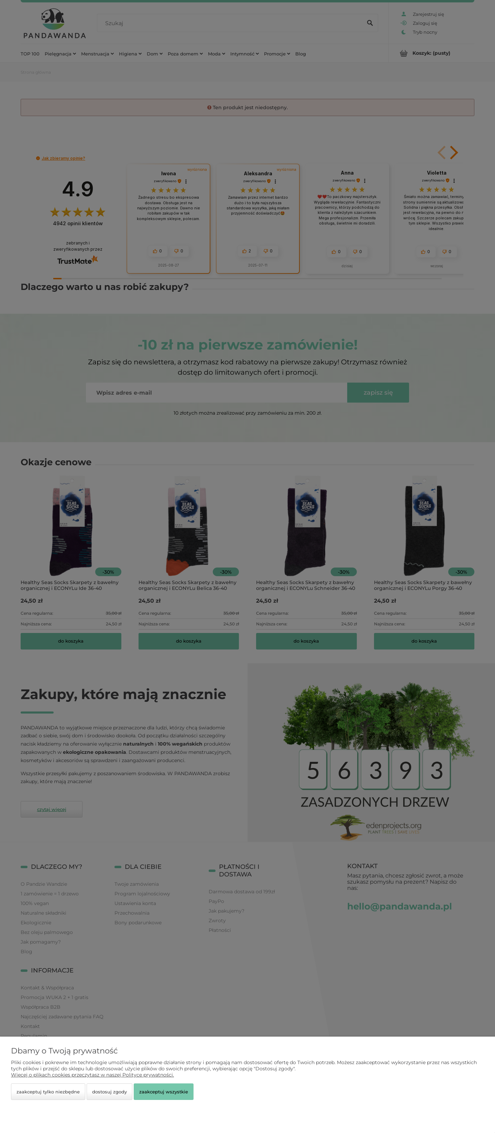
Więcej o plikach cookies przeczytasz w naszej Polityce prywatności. (92, 1075)
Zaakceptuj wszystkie (163, 1091)
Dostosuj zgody (109, 1091)
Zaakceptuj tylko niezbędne (48, 1091)
